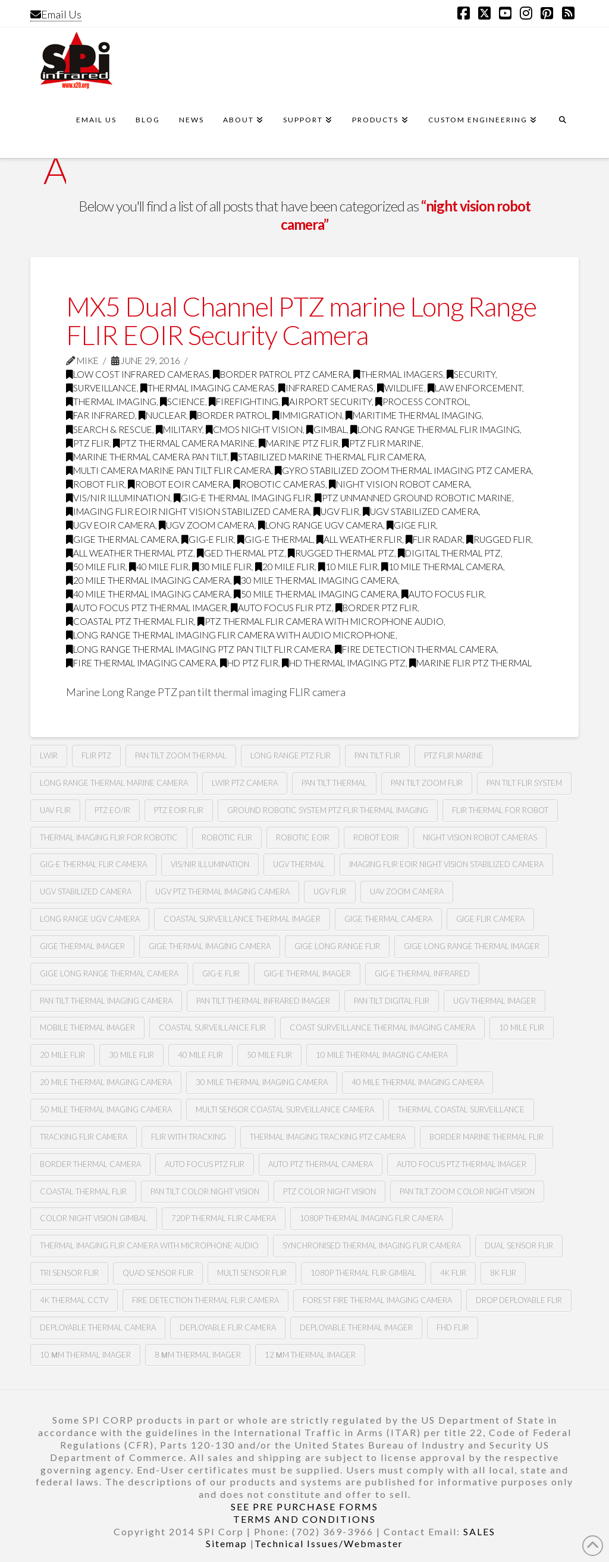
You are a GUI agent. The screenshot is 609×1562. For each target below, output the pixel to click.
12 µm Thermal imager (310, 1354)
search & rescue (109, 429)
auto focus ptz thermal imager (146, 607)
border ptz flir (376, 607)
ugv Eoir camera (110, 525)
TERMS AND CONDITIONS (304, 1519)
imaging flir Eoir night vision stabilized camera (188, 511)
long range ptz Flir (290, 755)
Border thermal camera (90, 1164)
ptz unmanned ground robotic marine (413, 497)
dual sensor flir (519, 1245)
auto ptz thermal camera (320, 1164)
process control (422, 401)
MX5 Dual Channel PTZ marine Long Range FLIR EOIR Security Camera (301, 320)
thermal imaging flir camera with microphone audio (149, 1245)
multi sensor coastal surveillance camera (285, 1109)
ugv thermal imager (494, 1001)
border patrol (229, 415)
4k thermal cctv (74, 1300)
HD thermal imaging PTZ (344, 662)
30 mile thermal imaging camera (316, 580)
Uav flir (55, 810)
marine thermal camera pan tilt (146, 456)
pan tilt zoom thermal (181, 755)
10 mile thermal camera (442, 566)
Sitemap (226, 1543)
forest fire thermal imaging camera (377, 1300)
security (471, 374)
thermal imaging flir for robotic (109, 837)
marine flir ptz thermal (470, 662)
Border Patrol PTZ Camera (281, 374)
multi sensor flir (252, 1273)
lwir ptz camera (245, 783)
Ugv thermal (299, 864)
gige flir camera (490, 919)
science (182, 401)
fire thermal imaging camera (141, 662)
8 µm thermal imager (198, 1354)
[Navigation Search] (563, 125)
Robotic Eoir (302, 837)
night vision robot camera (399, 484)
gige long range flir (337, 946)
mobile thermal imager (87, 1027)
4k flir (453, 1273)
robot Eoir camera (179, 484)
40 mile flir (159, 566)
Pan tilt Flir (377, 755)
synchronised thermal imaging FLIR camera (371, 1245)
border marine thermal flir (486, 1137)
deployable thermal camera (98, 1327)
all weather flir (359, 539)
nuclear (162, 415)
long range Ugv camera (320, 525)
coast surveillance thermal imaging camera (382, 1027)
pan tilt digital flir (391, 1001)
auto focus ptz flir (204, 1164)
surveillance (101, 387)
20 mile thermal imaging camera (148, 580)
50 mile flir (95, 566)
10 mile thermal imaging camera (382, 1055)
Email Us (55, 14)
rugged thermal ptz (341, 553)
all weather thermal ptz (129, 553)
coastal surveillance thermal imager (242, 919)
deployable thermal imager (356, 1327)
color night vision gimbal (93, 1218)
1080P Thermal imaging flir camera (371, 1218)
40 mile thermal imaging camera (148, 594)
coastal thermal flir (83, 1191)
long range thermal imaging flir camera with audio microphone (230, 635)
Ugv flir (336, 511)
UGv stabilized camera (85, 891)
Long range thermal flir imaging (435, 429)
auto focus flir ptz (281, 607)
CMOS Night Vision (254, 429)
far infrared (100, 415)
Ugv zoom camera (207, 525)
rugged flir (498, 539)
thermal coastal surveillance (461, 1109)
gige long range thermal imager (471, 946)
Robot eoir (376, 837)
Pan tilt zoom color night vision (467, 1191)
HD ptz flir (249, 662)
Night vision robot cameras (480, 837)
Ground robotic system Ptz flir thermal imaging (327, 810)
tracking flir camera (83, 1137)
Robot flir (95, 484)
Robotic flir (227, 837)
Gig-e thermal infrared (422, 973)
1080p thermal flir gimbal (363, 1273)
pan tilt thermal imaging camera (106, 1001)
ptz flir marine (382, 443)
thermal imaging (111, 401)
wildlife (400, 387)
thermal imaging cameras (207, 387)
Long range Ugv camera (90, 919)
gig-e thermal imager (307, 973)
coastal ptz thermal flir (130, 621)
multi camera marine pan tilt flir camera (168, 470)
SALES (479, 1531)
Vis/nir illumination (118, 497)
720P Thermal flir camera (223, 1218)
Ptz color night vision (329, 1191)
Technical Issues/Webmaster (329, 1543)
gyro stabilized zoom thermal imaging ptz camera (403, 470)
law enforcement (475, 387)
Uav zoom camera (407, 891)
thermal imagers (398, 374)
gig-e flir (207, 539)
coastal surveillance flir (212, 1027)
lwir (49, 755)
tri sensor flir (69, 1273)
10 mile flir (348, 566)
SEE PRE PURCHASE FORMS (304, 1506)
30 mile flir (222, 566)
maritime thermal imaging (414, 415)
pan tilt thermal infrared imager (263, 1001)
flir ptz (96, 755)
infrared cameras (325, 387)
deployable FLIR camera (228, 1327)
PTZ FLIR (87, 443)
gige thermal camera (122, 539)
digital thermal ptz (449, 553)
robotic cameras (279, 484)
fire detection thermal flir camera (205, 1300)
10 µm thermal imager (85, 1354)
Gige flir (411, 525)
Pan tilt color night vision (204, 1191)
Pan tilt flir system (524, 783)
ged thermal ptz (240, 553)
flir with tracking (188, 1137)
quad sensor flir (158, 1273)
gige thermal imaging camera (210, 946)
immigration (307, 415)
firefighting (243, 401)
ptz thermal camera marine (184, 443)
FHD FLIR (453, 1327)
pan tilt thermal (334, 783)
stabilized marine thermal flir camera (328, 456)
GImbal (326, 429)
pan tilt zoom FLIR (427, 783)
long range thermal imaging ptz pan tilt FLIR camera (198, 649)
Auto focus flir (442, 594)
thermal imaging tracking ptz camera (328, 1137)
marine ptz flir (298, 443)
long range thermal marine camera (114, 783)
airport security (327, 401)
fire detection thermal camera (416, 649)
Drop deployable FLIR (519, 1300)
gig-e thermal (275, 539)
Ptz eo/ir (112, 810)
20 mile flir (285, 566)
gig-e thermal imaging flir (242, 497)
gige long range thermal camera (109, 973)
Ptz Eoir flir (178, 810)
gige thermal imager (82, 946)
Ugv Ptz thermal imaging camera (222, 891)
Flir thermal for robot (500, 810)
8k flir (503, 1273)
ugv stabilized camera (421, 511)
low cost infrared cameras (137, 374)
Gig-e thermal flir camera (93, 864)
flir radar (434, 539)
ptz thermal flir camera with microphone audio (320, 621)
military (179, 429)
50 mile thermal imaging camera (316, 594)
